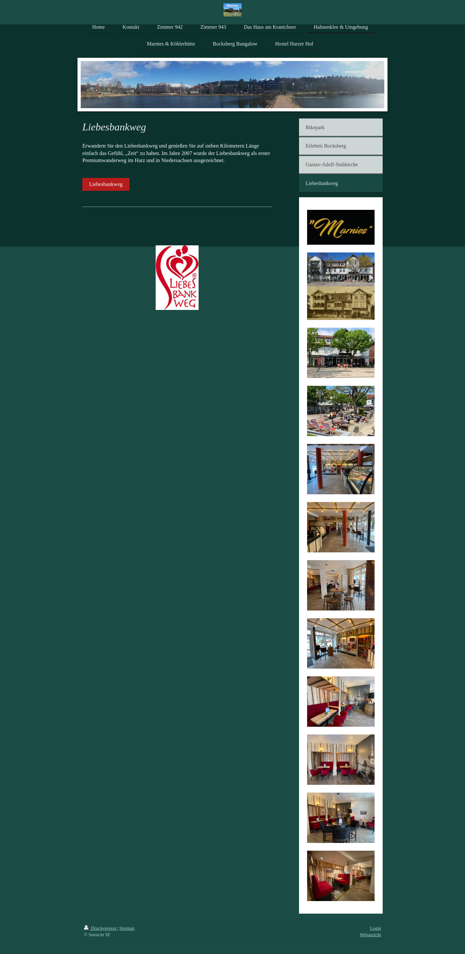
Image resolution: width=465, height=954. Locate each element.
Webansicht (370, 934)
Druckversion (100, 928)
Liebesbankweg (106, 184)
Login (375, 928)
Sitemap (126, 928)
